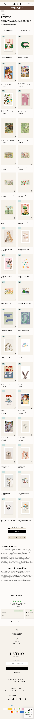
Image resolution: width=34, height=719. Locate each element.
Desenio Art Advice (22, 677)
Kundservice (20, 679)
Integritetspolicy (21, 686)
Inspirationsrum (16, 560)
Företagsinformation (11, 683)
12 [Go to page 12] (22, 537)
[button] (28, 713)
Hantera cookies (21, 690)
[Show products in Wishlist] (29, 4)
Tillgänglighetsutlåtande (10, 690)
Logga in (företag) (12, 695)
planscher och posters (6, 550)
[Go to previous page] (9, 537)
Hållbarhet (13, 688)
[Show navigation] (2, 4)
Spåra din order (21, 681)
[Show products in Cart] (32, 4)
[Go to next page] (24, 537)
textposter (3, 556)
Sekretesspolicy (17, 672)
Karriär (14, 686)
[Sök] (4, 4)
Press (15, 681)
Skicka (17, 668)
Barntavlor (13, 11)
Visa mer (17, 531)
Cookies (20, 688)
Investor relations (12, 679)
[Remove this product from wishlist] (14, 53)
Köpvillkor (20, 683)
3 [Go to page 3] (16, 537)
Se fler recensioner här (17, 621)
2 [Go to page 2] (14, 537)
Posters (7, 11)
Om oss (14, 677)
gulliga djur (22, 554)
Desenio (21, 715)
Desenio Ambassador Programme (8, 693)
